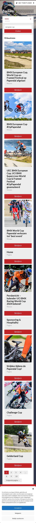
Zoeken (18, 31)
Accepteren (18, 508)
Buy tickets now (25, 3)
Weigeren (18, 513)
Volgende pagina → (13, 480)
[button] (33, 488)
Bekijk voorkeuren (18, 518)
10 (16, 476)
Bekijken (18, 90)
